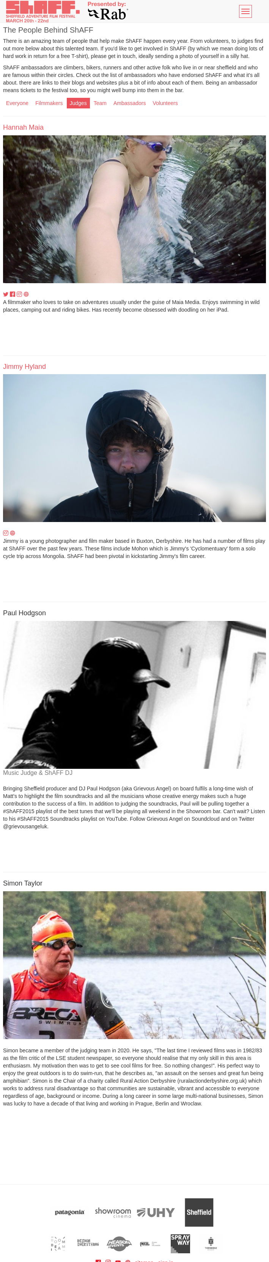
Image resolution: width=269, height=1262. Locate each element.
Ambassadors (129, 103)
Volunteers (165, 103)
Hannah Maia (23, 127)
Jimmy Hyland (24, 366)
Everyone (17, 103)
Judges (78, 103)
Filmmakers (49, 103)
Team (100, 103)
